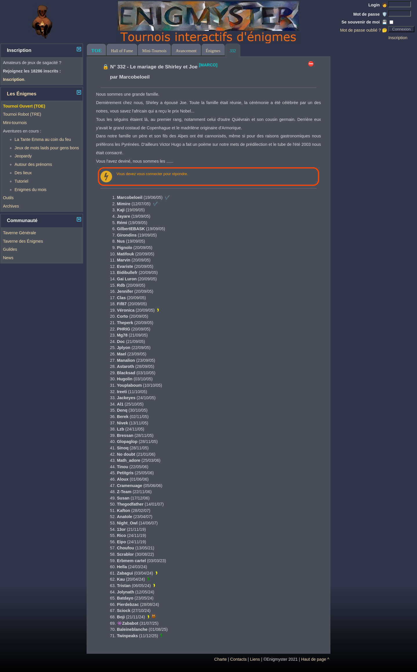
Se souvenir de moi (364, 22)
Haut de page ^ (315, 659)
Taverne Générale (19, 232)
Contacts (238, 659)
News (8, 257)
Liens (255, 659)
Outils (8, 197)
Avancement (186, 50)
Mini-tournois (15, 122)
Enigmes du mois (30, 189)
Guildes (10, 249)
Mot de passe (370, 14)
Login (377, 5)
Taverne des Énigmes (23, 241)
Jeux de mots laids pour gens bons (46, 148)
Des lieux (23, 172)
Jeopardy (23, 156)
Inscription (397, 37)
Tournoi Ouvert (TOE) (24, 106)
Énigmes (213, 50)
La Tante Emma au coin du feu (42, 139)
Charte (220, 659)
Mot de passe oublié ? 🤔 (363, 30)
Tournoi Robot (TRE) (22, 114)
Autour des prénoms (33, 164)
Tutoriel (21, 181)
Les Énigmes (21, 94)
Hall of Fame (122, 50)
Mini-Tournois (154, 50)
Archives (11, 206)
